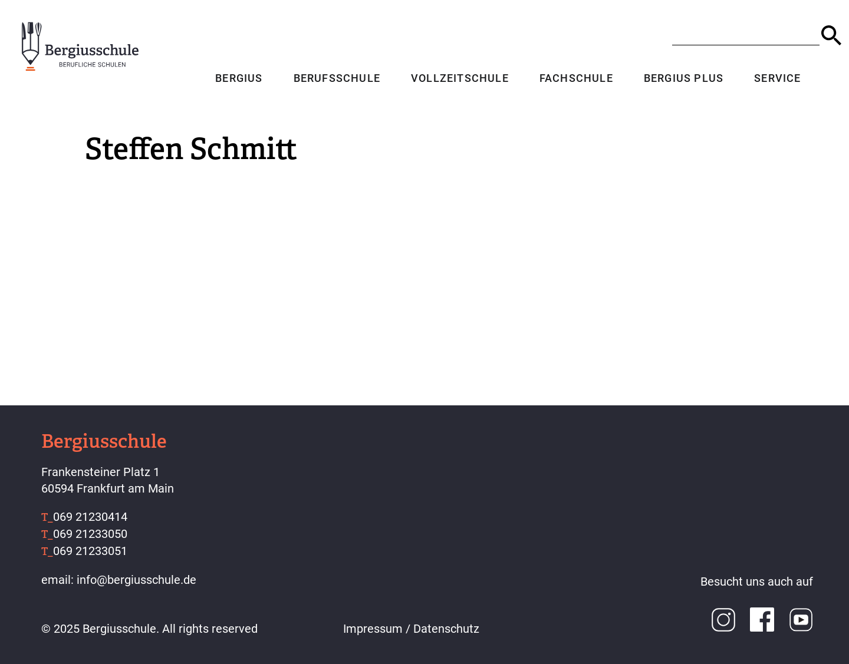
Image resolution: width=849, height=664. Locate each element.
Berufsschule (335, 79)
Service (776, 79)
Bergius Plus (683, 79)
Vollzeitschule (459, 79)
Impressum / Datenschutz (411, 629)
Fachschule (576, 79)
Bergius (238, 79)
